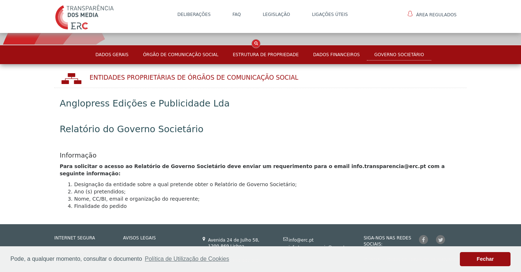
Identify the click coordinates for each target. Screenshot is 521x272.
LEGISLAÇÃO (276, 14)
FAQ (236, 14)
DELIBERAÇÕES (194, 14)
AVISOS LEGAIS (139, 237)
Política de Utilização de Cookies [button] (187, 259)
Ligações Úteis (330, 14)
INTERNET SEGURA (74, 237)
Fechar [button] (485, 259)
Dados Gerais (112, 54)
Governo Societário (399, 54)
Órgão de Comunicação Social (180, 54)
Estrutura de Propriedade (266, 54)
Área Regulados (432, 14)
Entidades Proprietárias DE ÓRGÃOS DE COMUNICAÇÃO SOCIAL (194, 77)
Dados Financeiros (336, 54)
